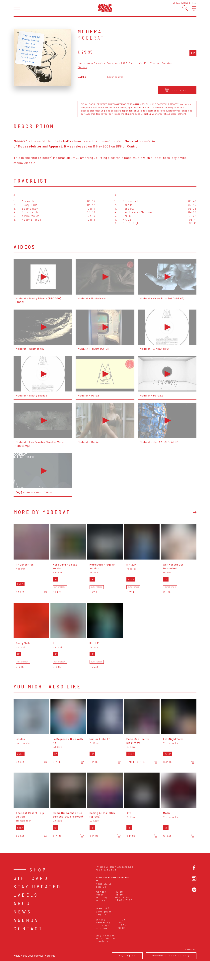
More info (50, 955)
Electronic (136, 63)
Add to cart (177, 90)
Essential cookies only (171, 955)
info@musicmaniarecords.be (114, 866)
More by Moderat (42, 512)
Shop (38, 869)
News (23, 911)
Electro (82, 67)
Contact (28, 928)
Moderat (91, 38)
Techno (155, 63)
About (24, 903)
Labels (26, 895)
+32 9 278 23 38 (106, 869)
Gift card (31, 878)
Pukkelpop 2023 (117, 63)
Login (194, 3)
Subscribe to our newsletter (107, 939)
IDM (146, 63)
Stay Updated (37, 886)
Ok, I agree (127, 955)
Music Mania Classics (91, 63)
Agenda (26, 920)
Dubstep (167, 63)
